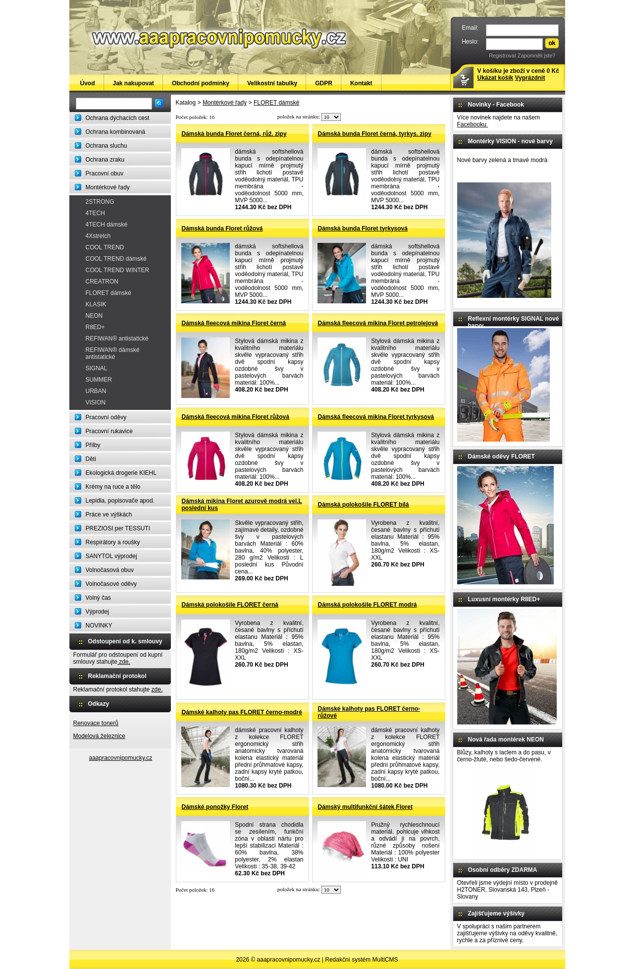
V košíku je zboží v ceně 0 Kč (518, 74)
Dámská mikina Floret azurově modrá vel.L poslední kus (242, 505)
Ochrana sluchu (106, 145)
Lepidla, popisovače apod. (120, 500)
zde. (123, 661)
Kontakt (361, 83)
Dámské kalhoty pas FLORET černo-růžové (369, 712)
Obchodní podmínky (200, 83)
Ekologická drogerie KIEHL (121, 472)
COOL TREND (105, 247)
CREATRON (102, 281)
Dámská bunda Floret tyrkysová (363, 228)
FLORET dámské (108, 292)
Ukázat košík (495, 77)
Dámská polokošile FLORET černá (230, 604)
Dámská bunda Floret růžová (222, 228)
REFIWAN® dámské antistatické (113, 353)
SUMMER (99, 379)
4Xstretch (98, 235)
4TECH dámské (107, 224)
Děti (91, 459)
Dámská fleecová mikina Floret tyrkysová (376, 416)
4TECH (95, 213)
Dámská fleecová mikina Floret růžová (235, 416)
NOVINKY (99, 625)
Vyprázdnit (530, 77)
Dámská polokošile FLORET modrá (367, 604)
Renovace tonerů (95, 723)
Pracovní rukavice (109, 431)
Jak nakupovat (133, 83)
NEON (94, 315)
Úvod (87, 83)
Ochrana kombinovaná (116, 131)
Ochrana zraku (105, 159)
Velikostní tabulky (272, 83)
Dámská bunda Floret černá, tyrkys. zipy (374, 133)
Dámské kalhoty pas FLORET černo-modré (242, 712)
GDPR (323, 83)
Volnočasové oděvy (111, 583)
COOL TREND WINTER (118, 270)
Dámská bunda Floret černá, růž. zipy (234, 133)
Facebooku (472, 124)
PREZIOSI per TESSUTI (118, 528)
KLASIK (96, 304)
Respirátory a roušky (113, 542)
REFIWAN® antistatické (117, 338)
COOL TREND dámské (116, 258)
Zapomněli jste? (536, 55)
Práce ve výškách (109, 514)
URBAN (96, 391)
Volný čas (98, 597)
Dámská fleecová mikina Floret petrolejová (378, 323)
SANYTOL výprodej (111, 556)
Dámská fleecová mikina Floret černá (234, 323)
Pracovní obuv (105, 173)
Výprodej (97, 611)
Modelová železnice (99, 736)
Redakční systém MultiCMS (361, 959)
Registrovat (502, 55)
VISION (96, 402)
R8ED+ (95, 327)
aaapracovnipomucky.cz (121, 757)
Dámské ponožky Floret (215, 806)
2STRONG (100, 201)
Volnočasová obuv (110, 570)
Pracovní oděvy (106, 417)
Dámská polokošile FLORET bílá (363, 504)
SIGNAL (96, 368)
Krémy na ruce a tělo (113, 486)
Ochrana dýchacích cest (118, 117)
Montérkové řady (108, 187)
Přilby (93, 445)
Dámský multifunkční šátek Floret (365, 806)
